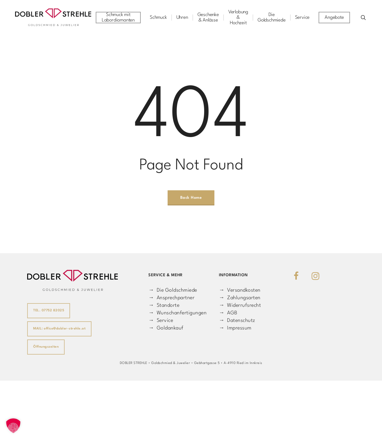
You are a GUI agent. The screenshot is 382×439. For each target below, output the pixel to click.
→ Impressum (235, 328)
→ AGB (228, 313)
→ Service (160, 320)
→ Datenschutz (237, 320)
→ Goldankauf (166, 328)
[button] (13, 425)
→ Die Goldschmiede (172, 290)
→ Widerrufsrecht (240, 305)
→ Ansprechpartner (171, 297)
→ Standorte (163, 305)
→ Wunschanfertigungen (177, 313)
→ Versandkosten (240, 290)
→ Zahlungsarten (240, 297)
